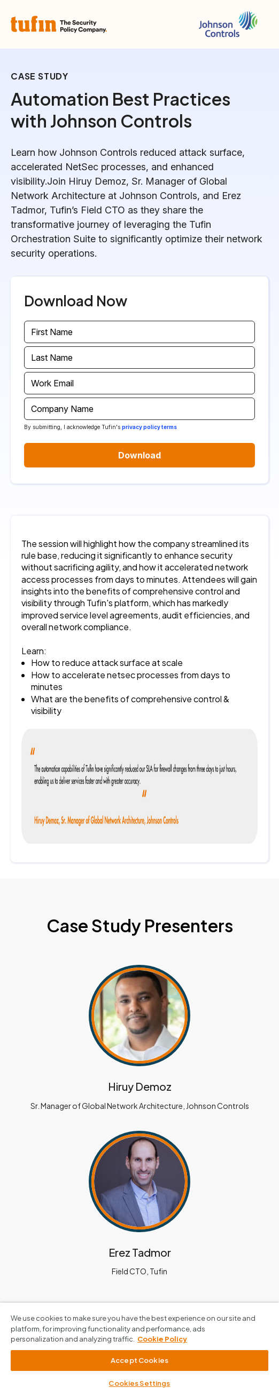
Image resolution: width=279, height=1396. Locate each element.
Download (139, 455)
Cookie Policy (162, 1339)
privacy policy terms (149, 427)
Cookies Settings (139, 1383)
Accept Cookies (139, 1360)
